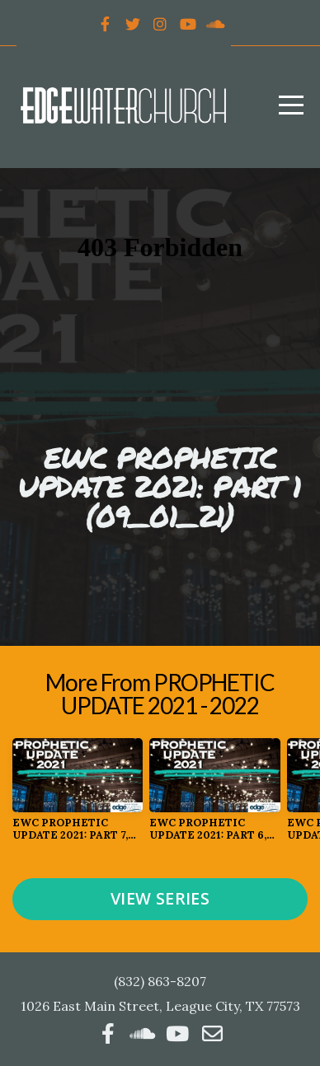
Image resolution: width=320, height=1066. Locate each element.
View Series (160, 898)
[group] (77, 795)
